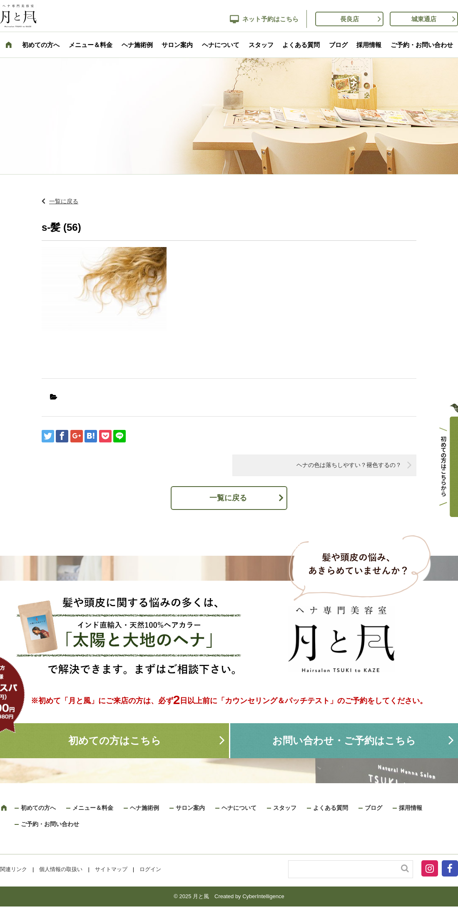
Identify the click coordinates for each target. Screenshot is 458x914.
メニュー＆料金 (90, 44)
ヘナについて (220, 44)
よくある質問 (301, 44)
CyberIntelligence (263, 896)
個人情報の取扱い (60, 869)
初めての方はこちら (114, 740)
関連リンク (13, 869)
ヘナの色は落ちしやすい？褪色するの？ (348, 465)
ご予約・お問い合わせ (422, 44)
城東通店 (423, 18)
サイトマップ (111, 869)
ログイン (150, 869)
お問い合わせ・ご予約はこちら (344, 740)
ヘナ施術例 (137, 44)
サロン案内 (177, 44)
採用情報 (368, 44)
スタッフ (261, 44)
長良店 (349, 18)
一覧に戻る (63, 201)
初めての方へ (41, 44)
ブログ (338, 44)
